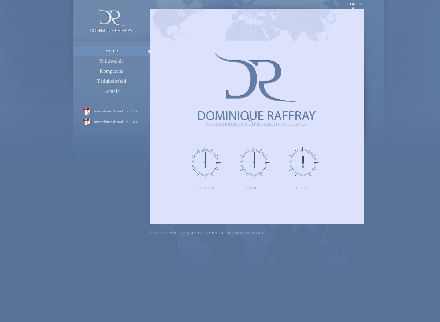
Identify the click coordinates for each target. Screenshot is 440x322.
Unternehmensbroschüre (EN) (115, 122)
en (360, 4)
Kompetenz (111, 71)
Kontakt (111, 91)
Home (111, 50)
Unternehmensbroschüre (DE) (115, 111)
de (352, 4)
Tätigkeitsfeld (111, 81)
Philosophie (111, 61)
